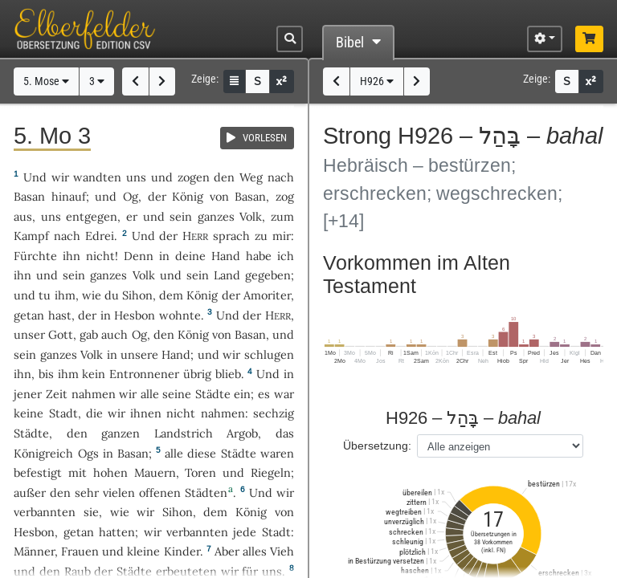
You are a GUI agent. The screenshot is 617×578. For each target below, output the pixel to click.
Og (130, 196)
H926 (377, 81)
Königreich (43, 453)
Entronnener (144, 373)
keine (28, 413)
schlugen (269, 354)
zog (285, 196)
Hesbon (134, 315)
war (284, 393)
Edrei (99, 235)
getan (29, 315)
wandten (97, 177)
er (131, 216)
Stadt (63, 413)
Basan (29, 196)
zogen (194, 177)
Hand (225, 255)
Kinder (182, 551)
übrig (197, 373)
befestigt (38, 472)
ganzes (216, 216)
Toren (200, 472)
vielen (119, 492)
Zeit (56, 393)
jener (28, 393)
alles (255, 551)
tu (45, 295)
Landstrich (183, 433)
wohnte (180, 315)
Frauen (80, 551)
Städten (206, 492)
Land (227, 275)
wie (91, 295)
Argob (242, 433)
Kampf (31, 235)
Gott (60, 334)
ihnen (145, 413)
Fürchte (35, 255)
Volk (250, 216)
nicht (100, 255)
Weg (251, 177)
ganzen (120, 433)
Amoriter (267, 295)
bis (46, 373)
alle (150, 393)
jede (244, 531)
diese (201, 453)
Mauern (155, 472)
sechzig (273, 413)
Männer (34, 551)
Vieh (282, 551)
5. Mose (46, 81)
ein (242, 393)
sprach (231, 235)
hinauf (68, 196)
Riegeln (271, 472)
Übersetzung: (377, 445)
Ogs (88, 453)
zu (261, 235)
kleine (143, 551)
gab (89, 334)
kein (93, 373)
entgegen (91, 216)
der (87, 315)
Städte (213, 393)
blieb (228, 373)
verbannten (45, 511)
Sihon (137, 295)
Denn (138, 255)
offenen (160, 492)
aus (23, 216)
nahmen (94, 393)
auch (114, 334)
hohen (110, 472)
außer (30, 492)
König (187, 196)
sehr (87, 492)
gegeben (268, 275)
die (94, 413)
